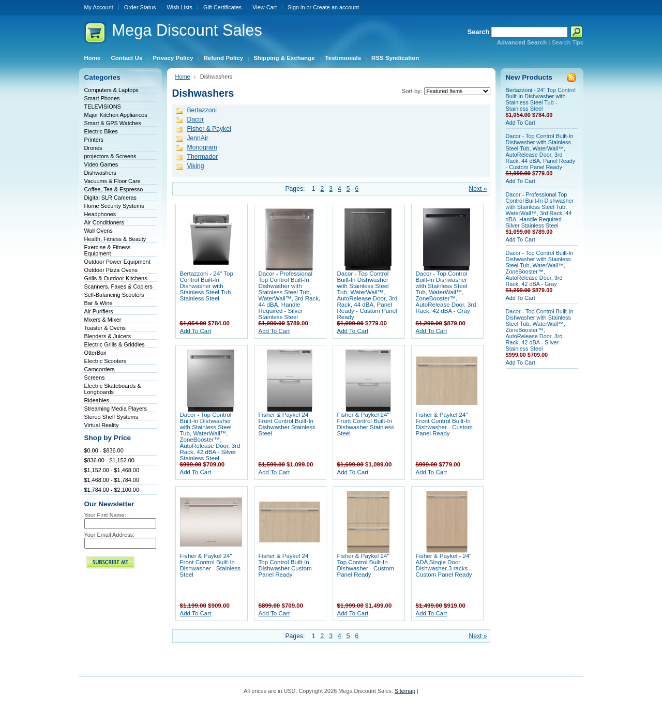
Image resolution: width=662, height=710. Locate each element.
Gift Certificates (222, 7)
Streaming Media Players (115, 408)
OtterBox (95, 353)
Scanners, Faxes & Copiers (118, 286)
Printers (93, 140)
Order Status (140, 7)
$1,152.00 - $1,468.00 (111, 470)
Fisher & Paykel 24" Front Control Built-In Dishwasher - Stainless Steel (210, 565)
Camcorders (99, 369)
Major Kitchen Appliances (115, 115)
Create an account (336, 7)
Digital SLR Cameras (110, 197)
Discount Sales (187, 30)
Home (182, 76)
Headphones (100, 214)
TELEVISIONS (102, 106)
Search (479, 32)
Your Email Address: (109, 535)
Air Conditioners (104, 222)
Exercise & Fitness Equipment (107, 250)
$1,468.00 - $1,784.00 (111, 480)
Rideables (96, 400)
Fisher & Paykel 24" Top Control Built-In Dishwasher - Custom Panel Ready (365, 565)
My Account (98, 7)
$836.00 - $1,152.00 (109, 460)
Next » (478, 188)
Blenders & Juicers (107, 336)
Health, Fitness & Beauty (115, 239)
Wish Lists (179, 7)
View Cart (264, 7)
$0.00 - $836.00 (104, 450)
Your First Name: (105, 515)
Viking (195, 166)
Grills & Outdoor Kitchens (115, 278)
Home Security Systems (114, 206)
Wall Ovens (98, 231)
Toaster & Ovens (105, 328)
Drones (93, 148)
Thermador (202, 156)
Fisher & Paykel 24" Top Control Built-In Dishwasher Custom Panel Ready (285, 565)
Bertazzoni (202, 110)
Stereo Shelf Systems (111, 417)
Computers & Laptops (111, 90)
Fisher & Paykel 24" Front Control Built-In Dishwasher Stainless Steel (287, 424)
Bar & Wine (98, 303)
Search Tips (567, 42)
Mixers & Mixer (103, 319)
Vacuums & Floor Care (112, 181)
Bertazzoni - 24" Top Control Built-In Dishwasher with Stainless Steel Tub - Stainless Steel (207, 285)
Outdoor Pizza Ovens (111, 270)
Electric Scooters (105, 361)
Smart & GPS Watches (112, 123)
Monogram (202, 147)
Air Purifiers (98, 311)
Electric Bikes (101, 131)
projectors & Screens (110, 156)
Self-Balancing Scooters (114, 295)
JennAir (197, 138)
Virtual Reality (101, 425)
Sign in (296, 7)
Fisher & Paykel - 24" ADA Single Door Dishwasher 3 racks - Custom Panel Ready (444, 565)
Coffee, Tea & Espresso (113, 189)
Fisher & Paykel (209, 128)
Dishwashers (100, 173)
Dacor (195, 119)
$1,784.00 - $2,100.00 (111, 490)
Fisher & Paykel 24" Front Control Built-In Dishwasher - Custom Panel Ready (444, 424)
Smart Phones (102, 98)
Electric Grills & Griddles (114, 344)
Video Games (101, 164)
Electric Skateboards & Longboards (112, 389)
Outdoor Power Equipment (117, 262)
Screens (94, 377)
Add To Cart (196, 331)
